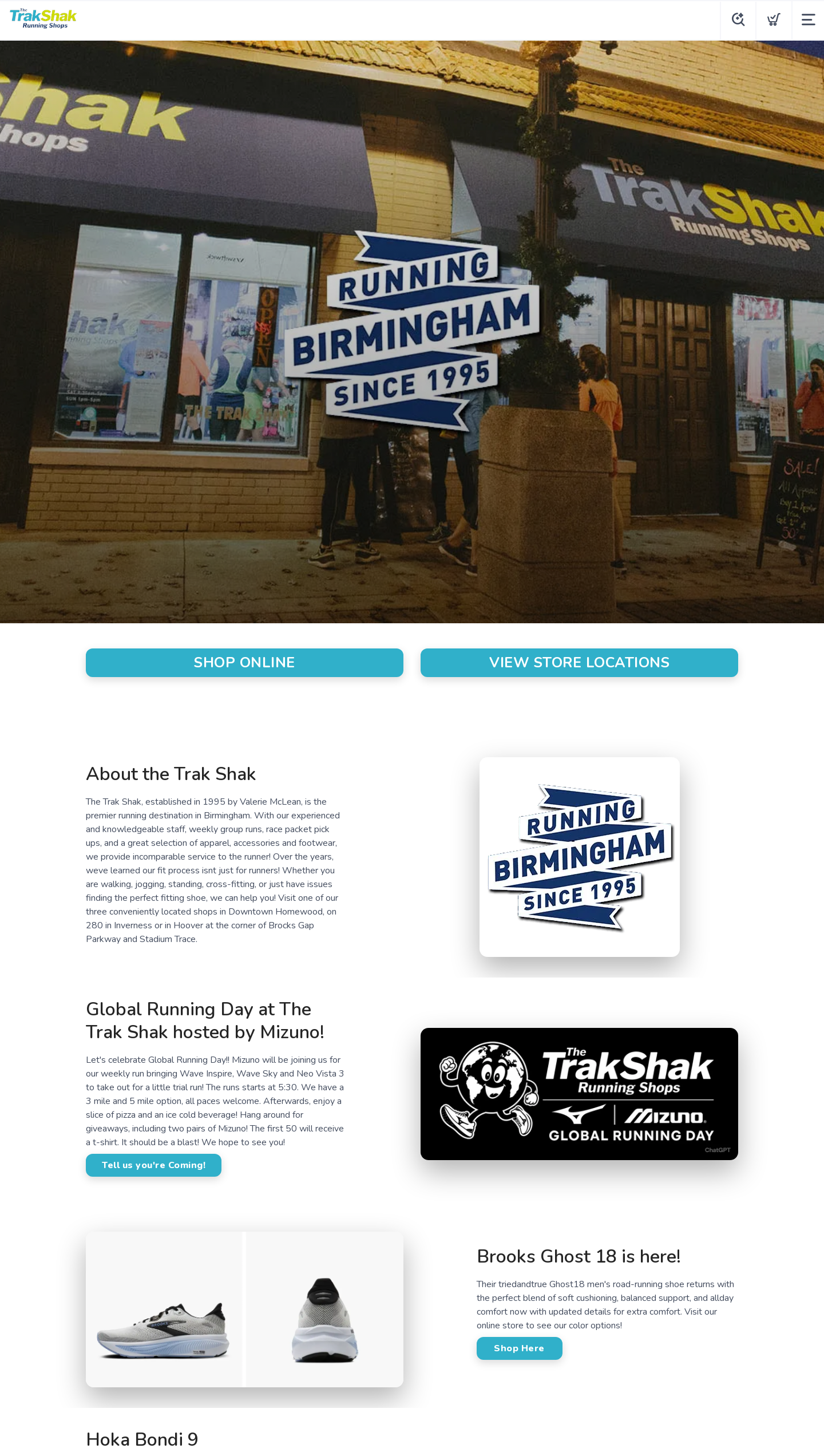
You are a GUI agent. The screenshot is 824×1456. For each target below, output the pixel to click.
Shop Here (519, 1348)
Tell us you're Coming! (153, 1165)
